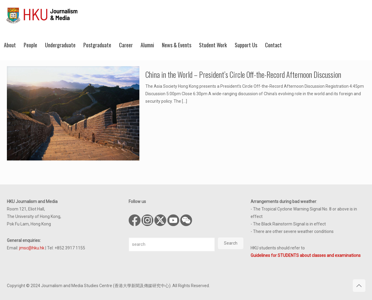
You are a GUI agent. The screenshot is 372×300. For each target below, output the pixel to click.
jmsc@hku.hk (31, 248)
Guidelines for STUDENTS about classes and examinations (306, 255)
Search (230, 243)
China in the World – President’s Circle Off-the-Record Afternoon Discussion (243, 74)
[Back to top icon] (359, 285)
